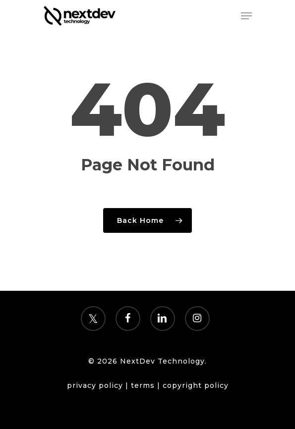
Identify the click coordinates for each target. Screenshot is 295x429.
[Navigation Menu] (246, 16)
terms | (147, 385)
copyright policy (196, 385)
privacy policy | (99, 385)
